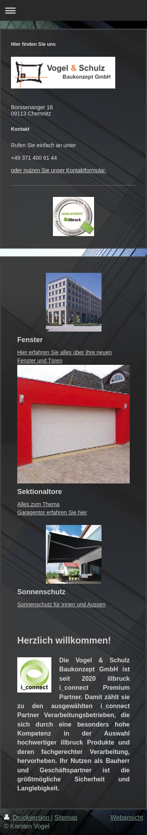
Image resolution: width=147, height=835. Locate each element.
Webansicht (127, 817)
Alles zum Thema (38, 504)
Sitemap (66, 817)
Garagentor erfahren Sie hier (52, 512)
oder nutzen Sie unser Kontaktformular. (58, 170)
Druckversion (27, 817)
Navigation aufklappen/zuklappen (73, 10)
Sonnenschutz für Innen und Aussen (61, 604)
